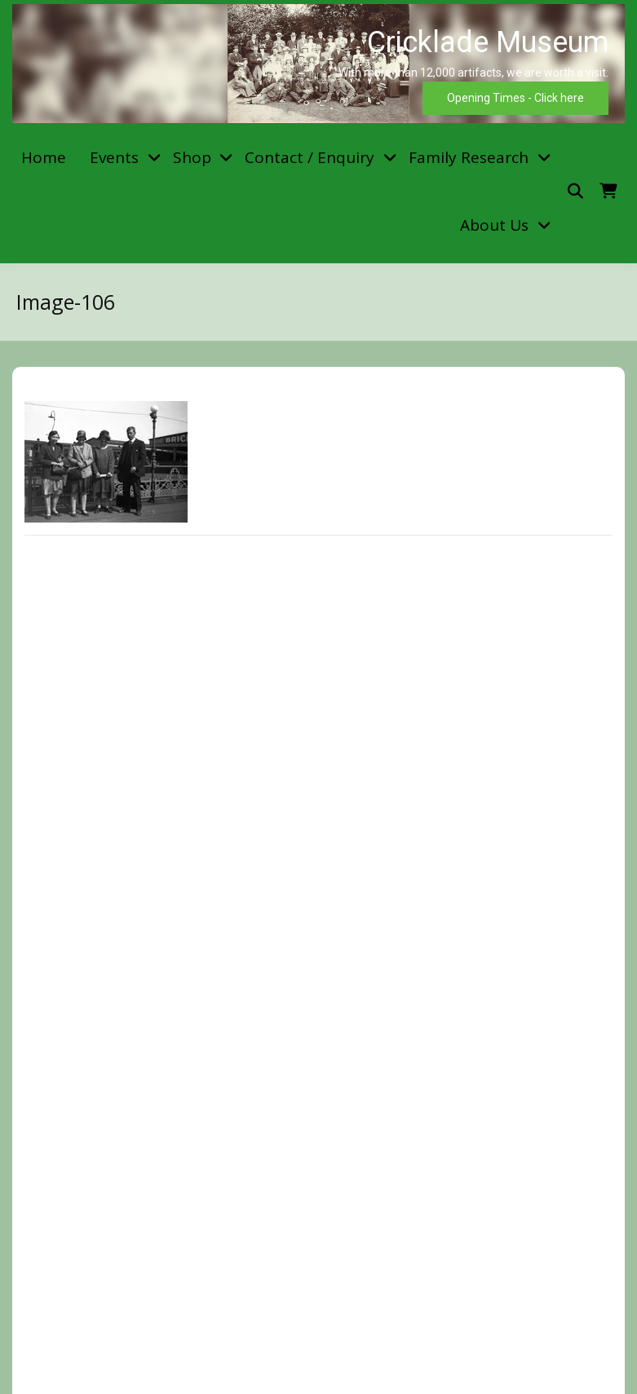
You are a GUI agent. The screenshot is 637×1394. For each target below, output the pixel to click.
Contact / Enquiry (309, 157)
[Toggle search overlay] (575, 191)
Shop (192, 157)
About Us (494, 225)
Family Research (469, 157)
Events (114, 157)
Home (43, 157)
